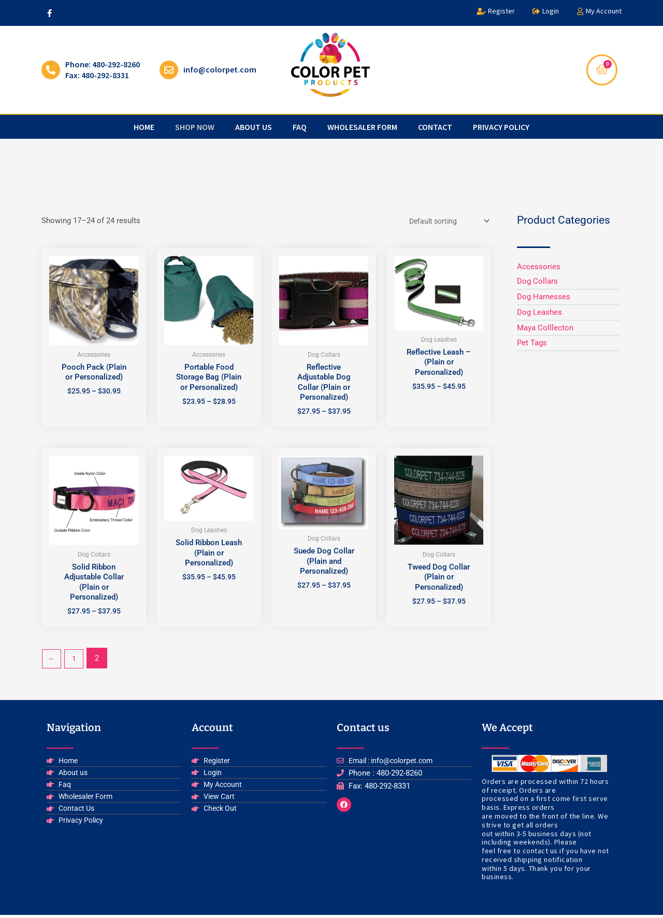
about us (253, 127)
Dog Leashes (539, 312)
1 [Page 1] (76, 661)
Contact (435, 127)
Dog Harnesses (543, 296)
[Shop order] (444, 221)
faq (300, 127)
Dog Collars (537, 281)
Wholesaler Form (362, 127)
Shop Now (194, 127)
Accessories (538, 266)
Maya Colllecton (545, 327)
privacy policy (501, 127)
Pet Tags (532, 342)
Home (144, 127)
